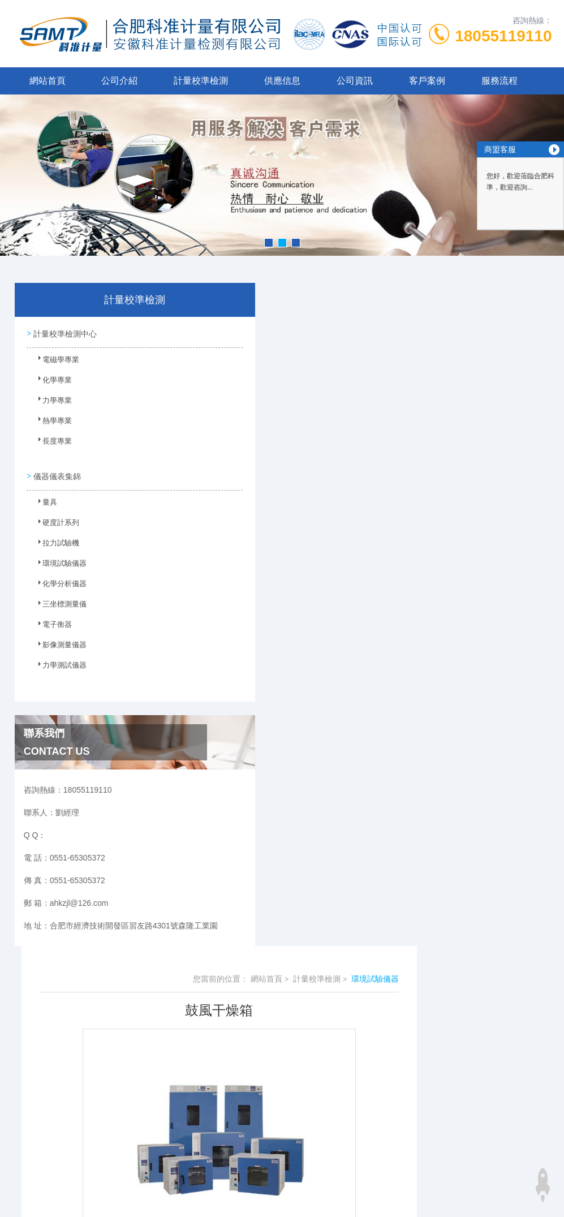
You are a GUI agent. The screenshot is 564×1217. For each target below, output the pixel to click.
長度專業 (51, 444)
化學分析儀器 (58, 583)
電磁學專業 (55, 362)
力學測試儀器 (58, 665)
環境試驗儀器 (58, 563)
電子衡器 (51, 624)
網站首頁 (47, 80)
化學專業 (51, 382)
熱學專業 (51, 423)
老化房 (227, 606)
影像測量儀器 (58, 644)
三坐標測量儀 (58, 604)
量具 (44, 502)
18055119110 (503, 36)
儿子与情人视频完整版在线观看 (55, 1120)
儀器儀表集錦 (56, 472)
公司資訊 (355, 80)
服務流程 (499, 80)
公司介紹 (119, 80)
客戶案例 (427, 80)
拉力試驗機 (55, 543)
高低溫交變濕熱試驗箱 (254, 625)
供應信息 (282, 80)
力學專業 (51, 403)
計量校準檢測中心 (64, 332)
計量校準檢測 (201, 80)
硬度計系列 (55, 522)
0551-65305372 (192, 1008)
